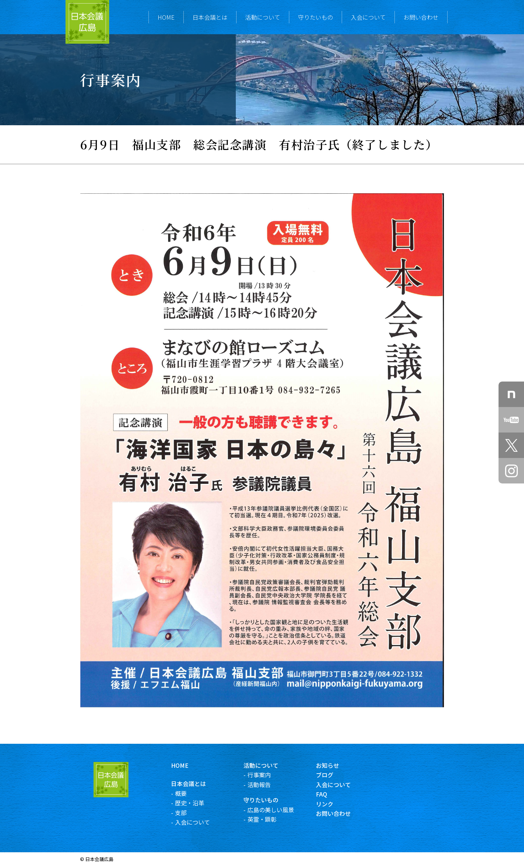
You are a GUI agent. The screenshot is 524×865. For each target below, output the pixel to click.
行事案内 (266, 774)
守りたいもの (315, 17)
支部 (188, 812)
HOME (166, 17)
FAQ (329, 794)
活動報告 (266, 784)
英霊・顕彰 (269, 819)
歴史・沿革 (197, 802)
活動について (262, 17)
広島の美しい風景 (278, 809)
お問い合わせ (421, 17)
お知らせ (335, 765)
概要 (188, 793)
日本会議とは (209, 17)
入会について (368, 17)
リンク (332, 804)
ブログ (332, 774)
